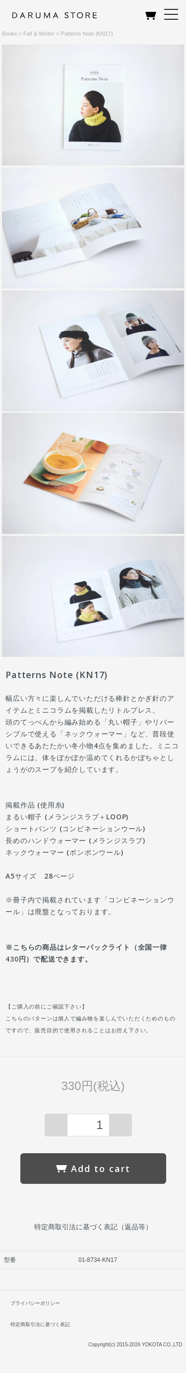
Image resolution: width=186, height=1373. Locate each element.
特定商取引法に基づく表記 (40, 1324)
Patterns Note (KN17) (87, 34)
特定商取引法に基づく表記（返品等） (93, 1227)
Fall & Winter (39, 34)
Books (9, 34)
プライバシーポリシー (35, 1303)
